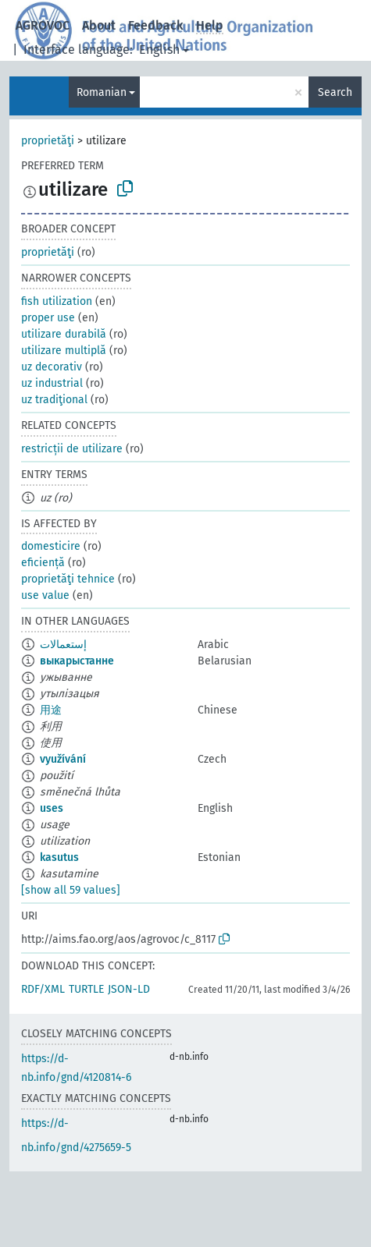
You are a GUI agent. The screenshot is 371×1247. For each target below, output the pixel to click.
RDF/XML (43, 989)
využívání (63, 759)
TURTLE (86, 989)
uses (51, 808)
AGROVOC (43, 25)
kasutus (59, 857)
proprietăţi (47, 140)
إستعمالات (63, 644)
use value (45, 595)
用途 (51, 710)
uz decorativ (51, 367)
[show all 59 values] (70, 890)
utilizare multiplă (63, 350)
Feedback (156, 25)
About (99, 25)
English (159, 49)
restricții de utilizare (72, 448)
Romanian (102, 92)
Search (335, 92)
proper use (48, 317)
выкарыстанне (77, 661)
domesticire (50, 546)
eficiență (43, 562)
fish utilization (56, 301)
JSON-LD (129, 989)
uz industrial (52, 383)
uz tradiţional (54, 399)
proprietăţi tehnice (68, 579)
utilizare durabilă (63, 334)
